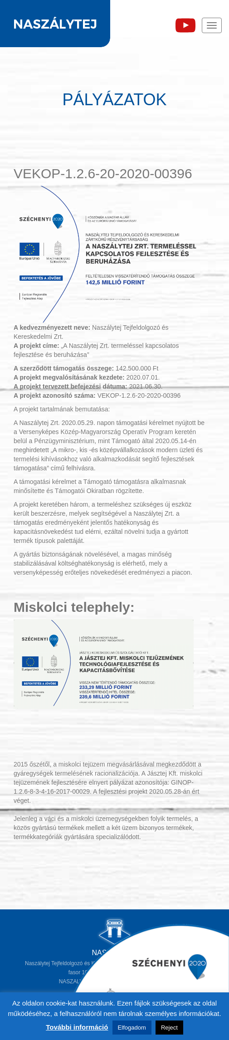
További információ (77, 1027)
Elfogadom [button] (132, 1027)
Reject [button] (169, 1027)
